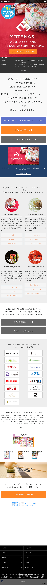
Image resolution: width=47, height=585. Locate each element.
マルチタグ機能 (12, 243)
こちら (42, 574)
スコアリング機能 (11, 291)
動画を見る (23, 173)
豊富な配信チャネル (35, 285)
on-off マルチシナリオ (35, 289)
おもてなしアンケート (35, 243)
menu (45, 1)
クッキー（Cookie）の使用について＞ (35, 577)
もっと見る (23, 70)
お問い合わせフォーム (23, 51)
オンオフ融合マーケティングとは (23, 139)
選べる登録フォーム (35, 239)
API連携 (12, 235)
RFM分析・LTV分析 (12, 295)
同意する (23, 581)
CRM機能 (11, 239)
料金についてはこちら (23, 331)
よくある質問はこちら (23, 322)
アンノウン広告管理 (12, 287)
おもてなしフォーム (35, 235)
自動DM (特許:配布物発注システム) (35, 293)
